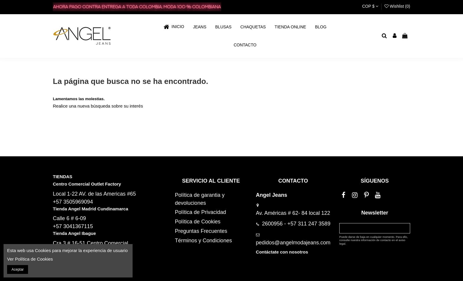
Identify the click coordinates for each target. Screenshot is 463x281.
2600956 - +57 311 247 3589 (296, 224)
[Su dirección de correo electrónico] (369, 228)
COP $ (370, 6)
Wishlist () (397, 6)
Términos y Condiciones (203, 240)
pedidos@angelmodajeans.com (293, 243)
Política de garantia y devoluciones (199, 199)
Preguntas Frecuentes (201, 231)
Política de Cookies (197, 222)
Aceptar (18, 269)
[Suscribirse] (404, 228)
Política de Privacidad (200, 212)
